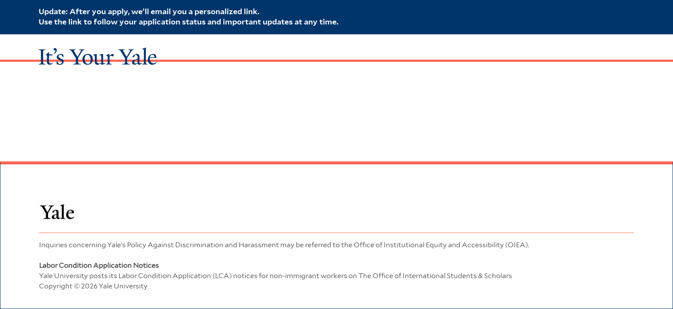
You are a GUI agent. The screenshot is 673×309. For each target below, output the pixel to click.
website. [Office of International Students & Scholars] (449, 276)
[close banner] (630, 11)
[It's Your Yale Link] (98, 52)
